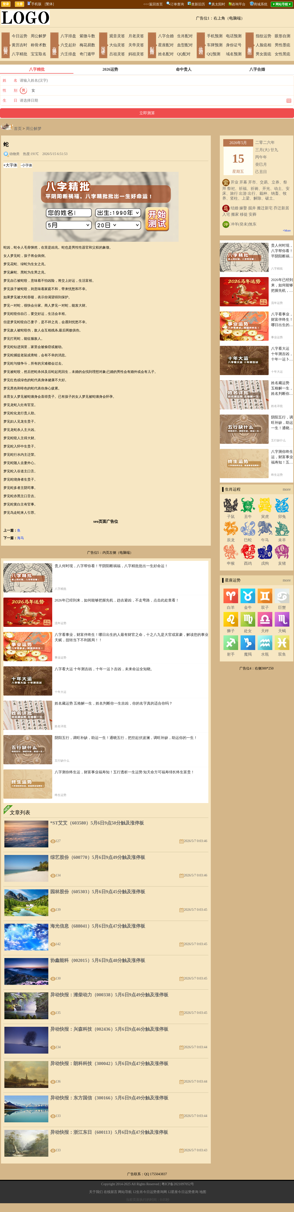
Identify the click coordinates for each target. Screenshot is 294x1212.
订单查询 (177, 4)
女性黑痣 (282, 54)
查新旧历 (198, 4)
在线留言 (110, 1192)
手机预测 (215, 36)
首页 (18, 128)
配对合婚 (152, 45)
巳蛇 (248, 540)
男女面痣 (263, 54)
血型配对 (185, 45)
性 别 (10, 90)
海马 (20, 538)
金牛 (248, 607)
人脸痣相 (263, 45)
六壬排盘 (68, 54)
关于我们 (96, 1192)
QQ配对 (184, 54)
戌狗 (265, 563)
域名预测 (234, 54)
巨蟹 (282, 607)
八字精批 (19, 54)
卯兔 (282, 516)
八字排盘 (68, 36)
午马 (265, 540)
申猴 (231, 563)
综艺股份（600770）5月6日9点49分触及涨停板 (97, 857)
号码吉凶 (200, 45)
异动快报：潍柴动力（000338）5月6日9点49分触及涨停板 (109, 994)
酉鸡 (248, 563)
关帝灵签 (136, 45)
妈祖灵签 (136, 54)
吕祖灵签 (117, 54)
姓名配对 (166, 54)
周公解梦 (38, 36)
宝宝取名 (38, 54)
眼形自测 (282, 36)
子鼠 (231, 516)
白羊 (231, 607)
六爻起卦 (68, 45)
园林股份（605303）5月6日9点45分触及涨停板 (97, 891)
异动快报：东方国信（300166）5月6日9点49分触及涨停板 (109, 1097)
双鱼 (282, 654)
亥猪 (282, 563)
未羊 (282, 540)
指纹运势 (263, 36)
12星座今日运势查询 (183, 1192)
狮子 (231, 631)
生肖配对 (185, 36)
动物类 (14, 154)
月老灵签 (136, 36)
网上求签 (103, 45)
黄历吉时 (19, 45)
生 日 (10, 100)
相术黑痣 (249, 45)
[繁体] (49, 4)
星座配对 (166, 45)
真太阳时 (218, 4)
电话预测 (234, 36)
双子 (265, 607)
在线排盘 (54, 45)
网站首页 (5, 45)
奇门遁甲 (87, 54)
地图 (202, 1192)
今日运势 (19, 36)
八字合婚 (166, 36)
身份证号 (234, 45)
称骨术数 (38, 45)
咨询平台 (238, 4)
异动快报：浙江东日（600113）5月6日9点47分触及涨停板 (109, 1132)
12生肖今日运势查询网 (150, 1192)
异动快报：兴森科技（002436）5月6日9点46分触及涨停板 (109, 1029)
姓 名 (10, 80)
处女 (248, 631)
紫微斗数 (87, 36)
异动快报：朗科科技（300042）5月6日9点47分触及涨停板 (109, 1063)
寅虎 (265, 516)
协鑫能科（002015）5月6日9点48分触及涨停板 (97, 960)
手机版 (34, 4)
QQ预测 (213, 54)
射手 (231, 654)
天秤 (265, 631)
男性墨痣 (282, 45)
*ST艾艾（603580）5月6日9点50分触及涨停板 (97, 822)
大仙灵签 (117, 45)
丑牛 (248, 516)
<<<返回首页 (153, 4)
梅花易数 (87, 45)
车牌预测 (215, 45)
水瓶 (265, 654)
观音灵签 (117, 36)
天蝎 (282, 631)
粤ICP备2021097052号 (178, 1184)
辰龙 (231, 540)
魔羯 (248, 654)
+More (287, 230)
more (287, 489)
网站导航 (125, 1192)
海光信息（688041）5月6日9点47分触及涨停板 (97, 926)
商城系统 (260, 4)
